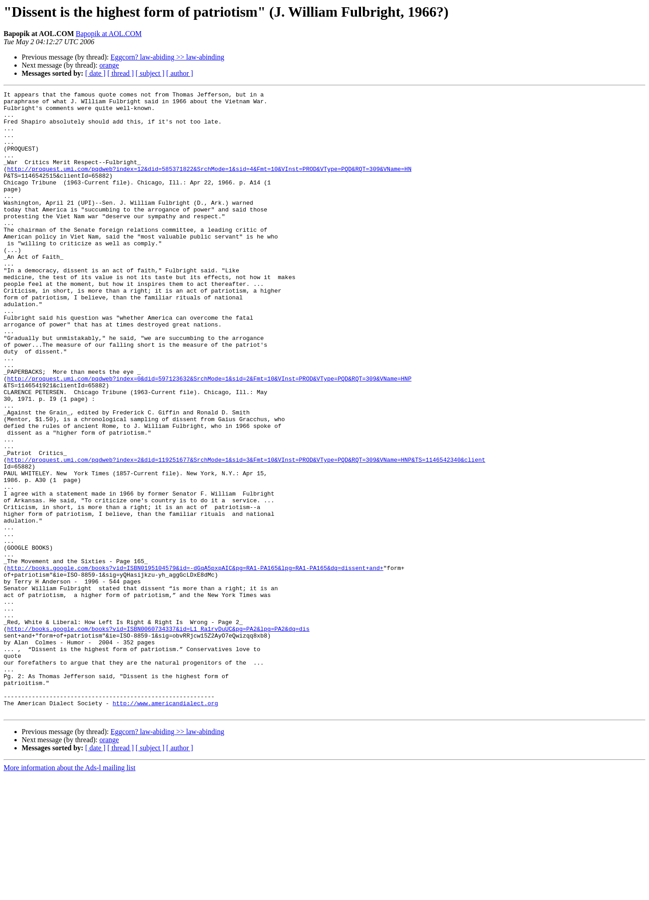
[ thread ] (120, 73)
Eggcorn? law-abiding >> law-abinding (167, 57)
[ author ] (179, 73)
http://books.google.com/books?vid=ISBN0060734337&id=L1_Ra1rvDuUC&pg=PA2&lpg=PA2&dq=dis (158, 737)
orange (109, 65)
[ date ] (95, 73)
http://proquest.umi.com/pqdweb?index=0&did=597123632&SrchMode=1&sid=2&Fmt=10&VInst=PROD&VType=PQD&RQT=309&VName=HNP (209, 436)
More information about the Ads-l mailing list (69, 892)
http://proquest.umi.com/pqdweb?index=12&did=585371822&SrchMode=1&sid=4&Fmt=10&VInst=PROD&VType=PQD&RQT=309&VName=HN (209, 185)
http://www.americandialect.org (165, 826)
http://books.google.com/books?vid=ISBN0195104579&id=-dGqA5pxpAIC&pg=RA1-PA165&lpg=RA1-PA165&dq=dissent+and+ (195, 664)
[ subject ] (150, 73)
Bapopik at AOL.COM (109, 33)
